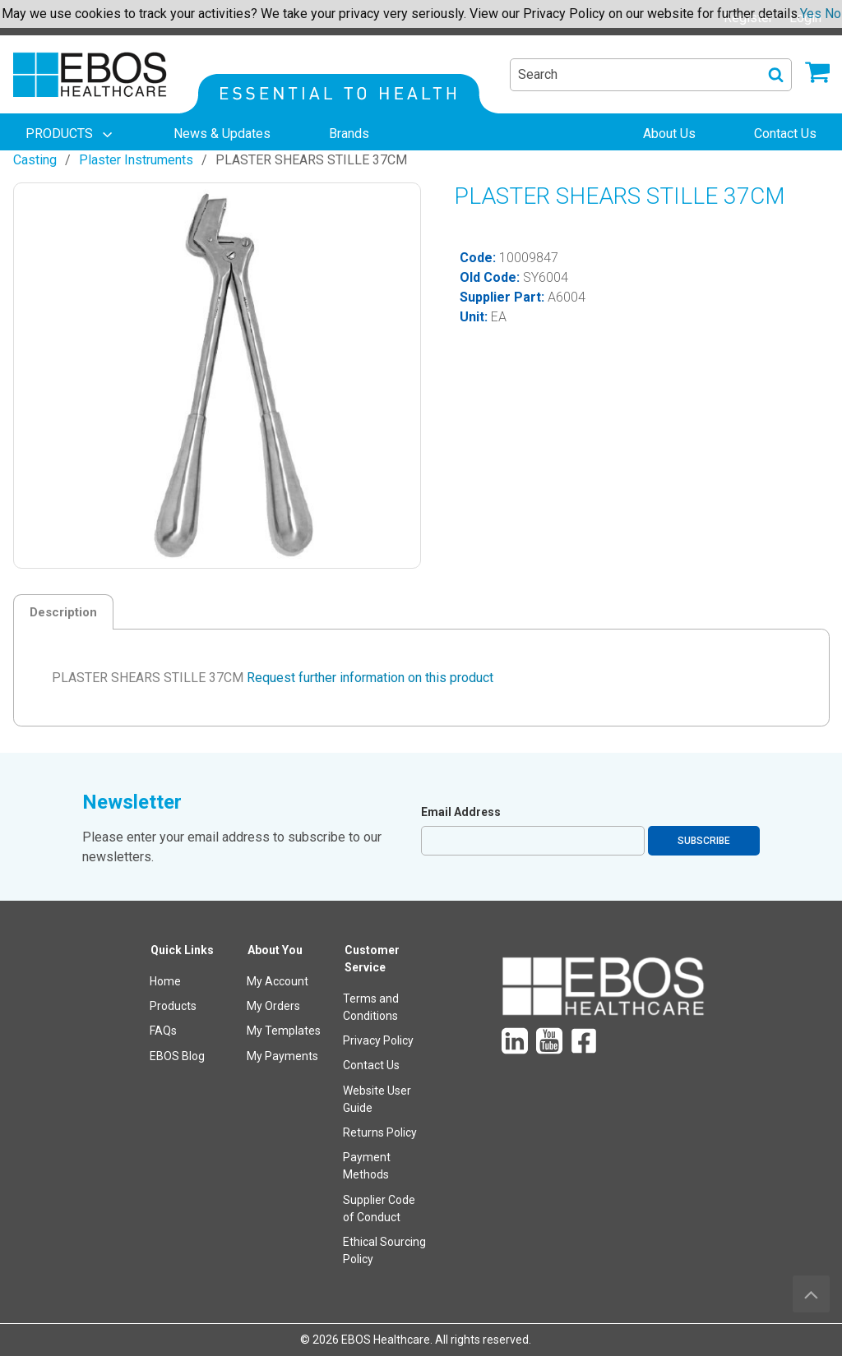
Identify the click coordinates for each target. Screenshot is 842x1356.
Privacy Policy (378, 1040)
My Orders (273, 1005)
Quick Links (182, 950)
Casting (35, 160)
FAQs (163, 1030)
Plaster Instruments (136, 160)
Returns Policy (380, 1132)
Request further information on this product (370, 677)
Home (165, 981)
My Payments (282, 1056)
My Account (277, 981)
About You (275, 950)
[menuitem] (70, 134)
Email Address (461, 812)
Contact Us (371, 1065)
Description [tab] (63, 612)
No (833, 13)
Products (173, 1005)
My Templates (284, 1030)
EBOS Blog (177, 1056)
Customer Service (372, 958)
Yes (810, 13)
